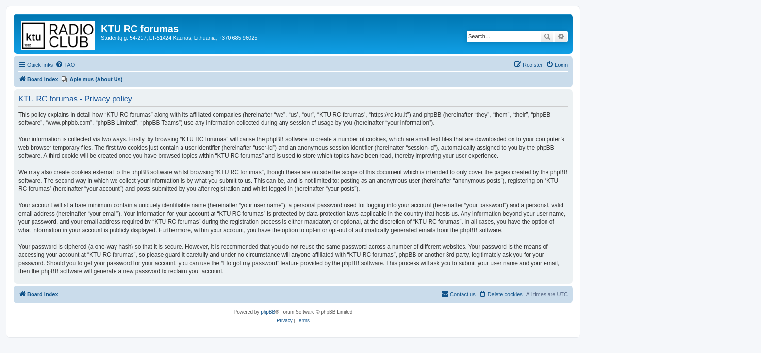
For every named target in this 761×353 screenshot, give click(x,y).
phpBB (268, 312)
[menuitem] (65, 64)
